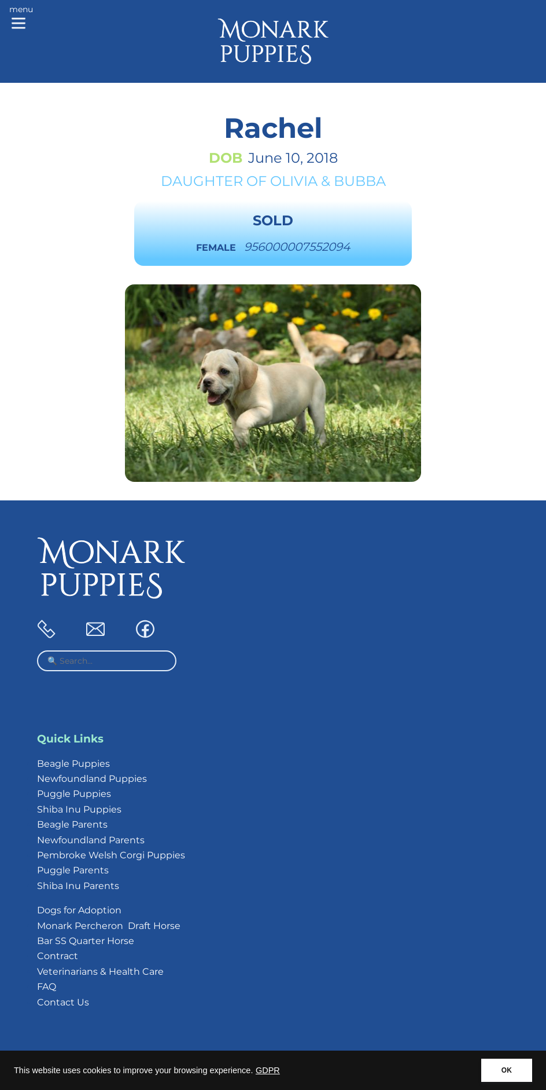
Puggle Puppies (74, 793)
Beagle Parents (72, 824)
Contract (57, 955)
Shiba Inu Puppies (79, 809)
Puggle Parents (73, 870)
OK (506, 1070)
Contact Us (63, 1002)
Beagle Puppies (73, 763)
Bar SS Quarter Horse (85, 940)
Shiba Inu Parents (78, 885)
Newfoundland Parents (91, 840)
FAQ (46, 986)
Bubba (360, 181)
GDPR (268, 1070)
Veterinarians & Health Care (100, 971)
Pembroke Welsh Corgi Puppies (111, 855)
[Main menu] (21, 18)
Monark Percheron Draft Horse (108, 925)
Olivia (294, 181)
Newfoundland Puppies (92, 778)
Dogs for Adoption (79, 910)
